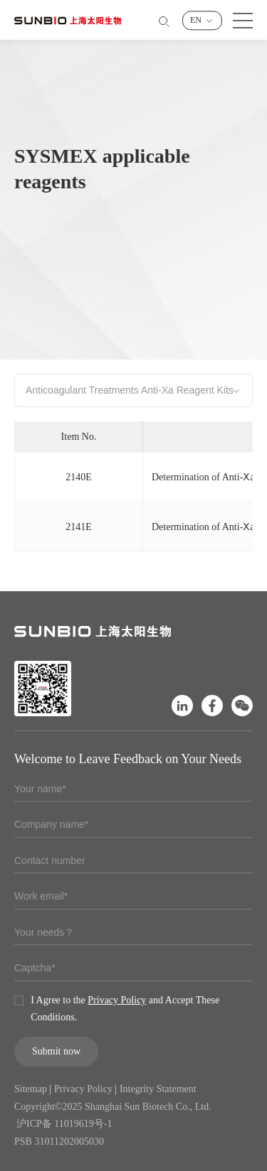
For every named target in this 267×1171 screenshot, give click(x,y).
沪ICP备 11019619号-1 (64, 1123)
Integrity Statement (158, 1089)
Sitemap (30, 1089)
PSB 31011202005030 (59, 1141)
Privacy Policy (117, 1000)
